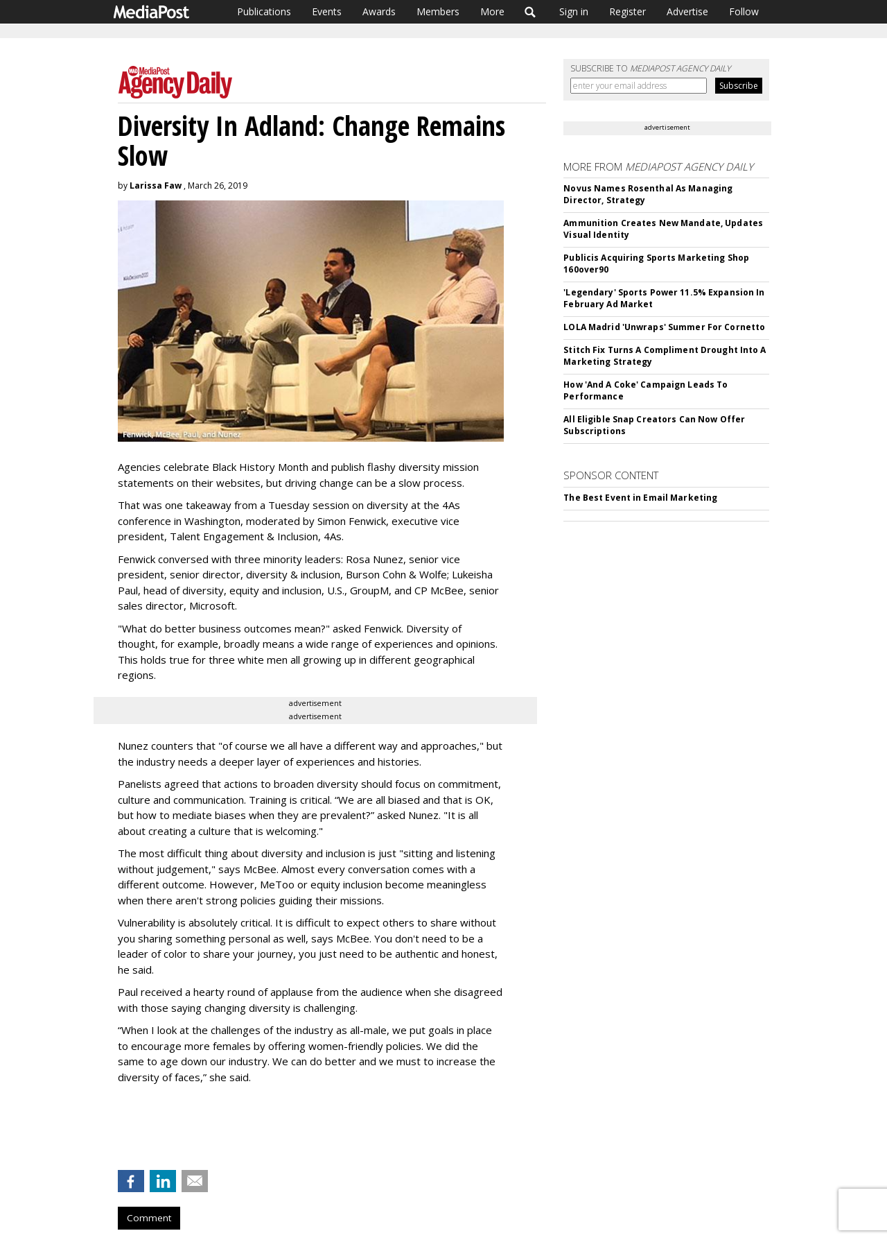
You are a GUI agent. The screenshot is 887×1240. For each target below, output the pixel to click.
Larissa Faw (156, 185)
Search (530, 12)
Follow (744, 11)
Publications (264, 11)
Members (437, 11)
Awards (379, 11)
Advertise (687, 11)
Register (627, 11)
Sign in (573, 11)
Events (327, 11)
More (492, 11)
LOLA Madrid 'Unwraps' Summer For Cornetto (664, 327)
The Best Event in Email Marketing (640, 497)
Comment (149, 1218)
